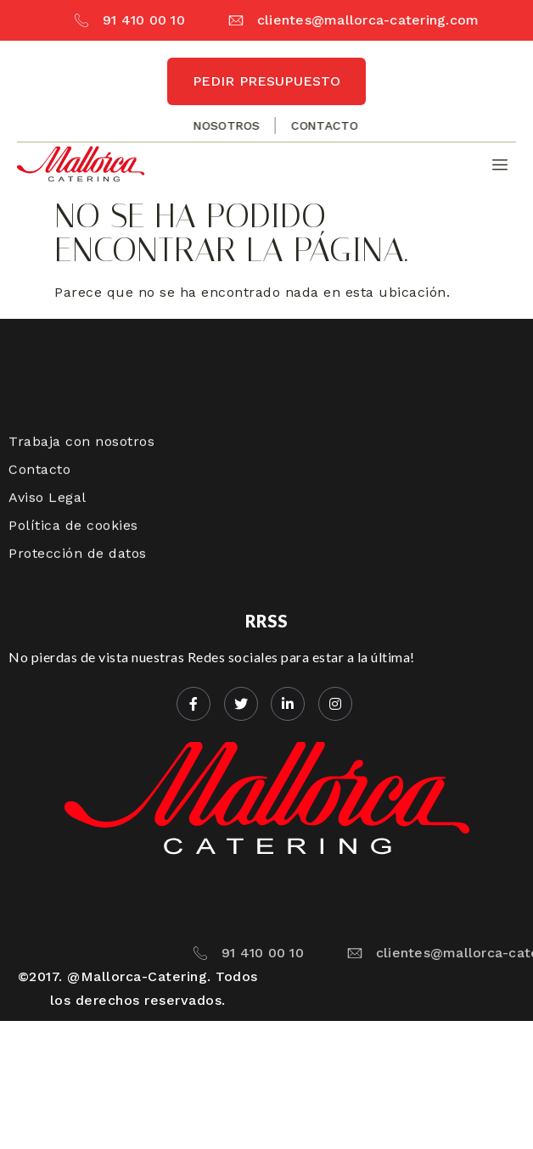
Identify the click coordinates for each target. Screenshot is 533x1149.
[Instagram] (335, 704)
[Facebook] (193, 704)
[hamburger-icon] (497, 165)
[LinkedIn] (288, 704)
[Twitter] (241, 704)
